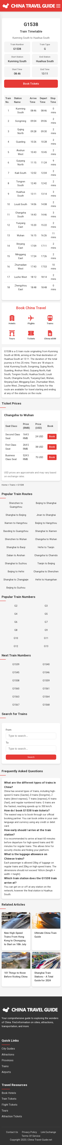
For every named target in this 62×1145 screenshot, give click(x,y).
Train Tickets (9, 1098)
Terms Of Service (31, 1136)
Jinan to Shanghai (46, 515)
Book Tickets (31, 83)
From (31, 733)
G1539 (15, 664)
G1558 (15, 680)
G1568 (46, 704)
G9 (46, 630)
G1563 (15, 696)
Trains (12, 485)
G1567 (15, 704)
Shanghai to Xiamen (46, 531)
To (31, 746)
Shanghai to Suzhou (16, 563)
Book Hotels (9, 1093)
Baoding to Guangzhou (15, 531)
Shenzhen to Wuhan (16, 539)
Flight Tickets (9, 1104)
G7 (46, 622)
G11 (46, 638)
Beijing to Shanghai (46, 503)
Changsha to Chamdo (46, 555)
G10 (16, 638)
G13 (46, 646)
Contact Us (12, 1132)
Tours (5, 1110)
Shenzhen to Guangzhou (16, 505)
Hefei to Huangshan (46, 579)
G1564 (46, 696)
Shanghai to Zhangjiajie (15, 579)
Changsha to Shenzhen (46, 571)
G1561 (46, 688)
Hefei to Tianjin (46, 547)
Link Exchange (48, 1132)
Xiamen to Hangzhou (15, 523)
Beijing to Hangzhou (46, 523)
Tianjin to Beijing (46, 563)
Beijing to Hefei (16, 571)
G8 (15, 630)
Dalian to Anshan (16, 555)
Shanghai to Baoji (15, 547)
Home (4, 485)
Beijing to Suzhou (15, 587)
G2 (15, 605)
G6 (15, 622)
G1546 (46, 672)
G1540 (46, 664)
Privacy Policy (29, 1132)
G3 (46, 605)
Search (30, 757)
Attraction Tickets (12, 1116)
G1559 (46, 680)
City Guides (8, 1048)
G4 (15, 614)
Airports (6, 1072)
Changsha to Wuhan (46, 539)
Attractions (8, 1054)
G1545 (15, 672)
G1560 (15, 688)
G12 (16, 646)
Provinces (7, 1060)
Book (52, 436)
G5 (46, 614)
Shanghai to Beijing (16, 515)
